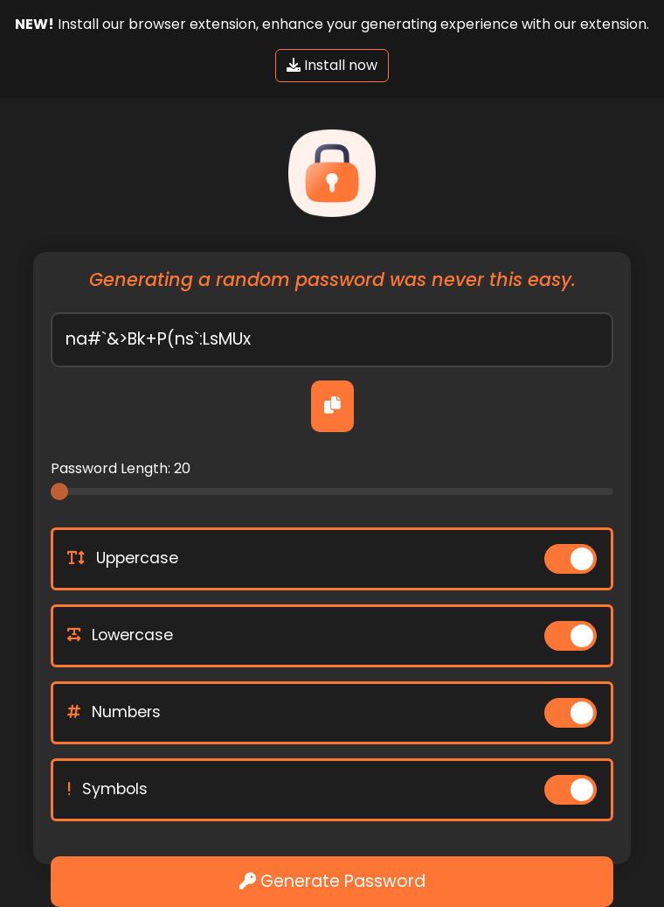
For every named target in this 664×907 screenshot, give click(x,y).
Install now (332, 65)
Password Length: (120, 468)
